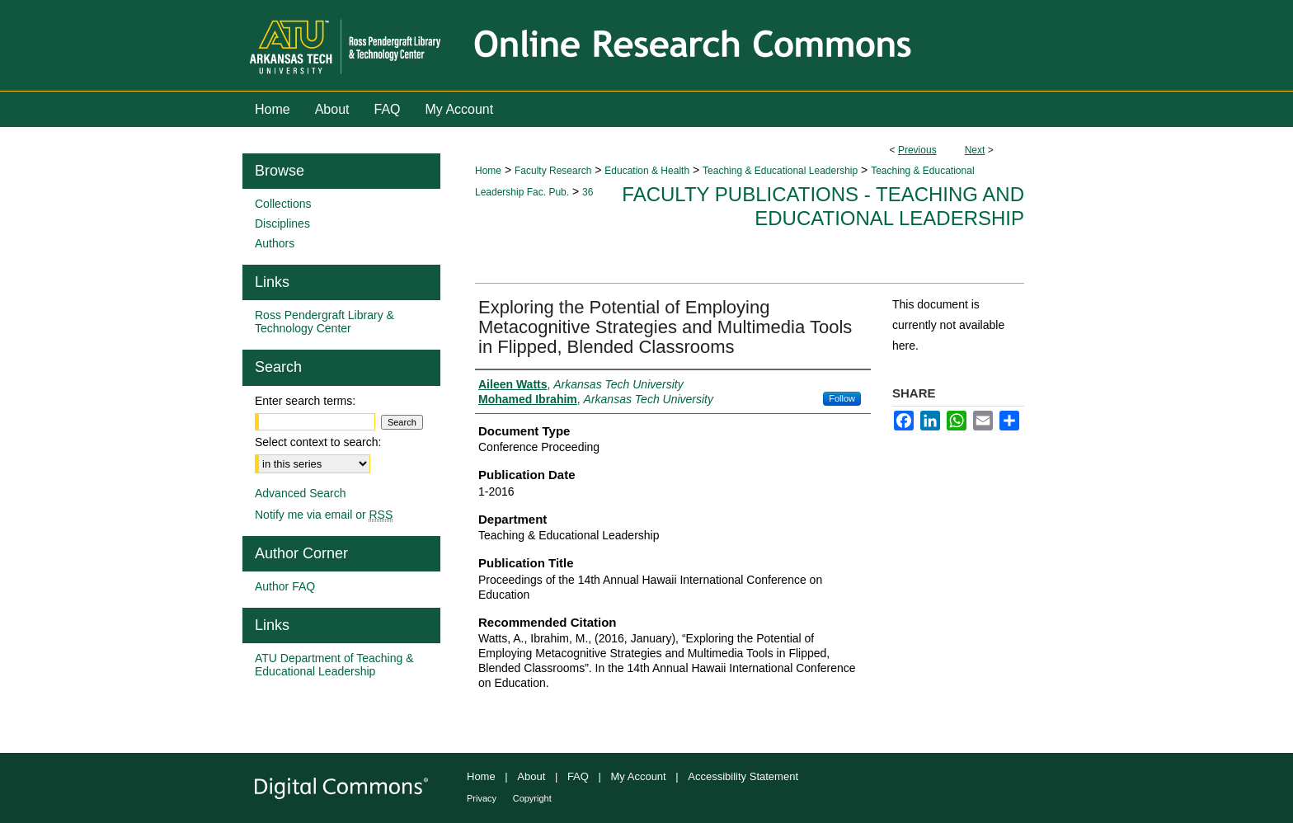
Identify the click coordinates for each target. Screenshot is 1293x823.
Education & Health (646, 170)
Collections (283, 203)
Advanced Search (300, 493)
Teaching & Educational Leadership (780, 170)
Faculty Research (553, 170)
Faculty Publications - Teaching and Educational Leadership (823, 206)
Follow (842, 398)
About (531, 776)
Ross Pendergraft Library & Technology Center (324, 321)
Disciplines (282, 223)
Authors (274, 243)
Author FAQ (285, 586)
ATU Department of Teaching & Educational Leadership (334, 664)
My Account (638, 776)
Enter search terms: (305, 400)
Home (488, 170)
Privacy (481, 798)
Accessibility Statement (743, 776)
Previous (917, 150)
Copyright (532, 798)
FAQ (578, 776)
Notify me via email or (324, 514)
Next (975, 150)
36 (587, 192)
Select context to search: (318, 442)
